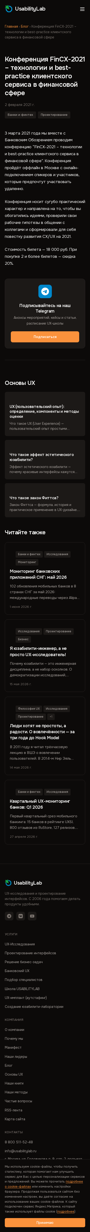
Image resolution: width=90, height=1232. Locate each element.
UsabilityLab (25, 8)
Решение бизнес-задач (24, 962)
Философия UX (29, 709)
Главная (11, 26)
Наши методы (16, 1092)
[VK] (20, 916)
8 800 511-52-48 (19, 1142)
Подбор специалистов (23, 980)
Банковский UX (17, 971)
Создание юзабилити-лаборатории (34, 1006)
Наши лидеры (16, 1056)
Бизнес (23, 639)
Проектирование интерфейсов (30, 953)
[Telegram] (9, 916)
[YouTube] (32, 916)
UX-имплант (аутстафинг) (26, 998)
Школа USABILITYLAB (22, 989)
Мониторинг (27, 562)
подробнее (65, 1211)
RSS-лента (13, 1110)
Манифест (13, 1047)
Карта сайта (15, 1119)
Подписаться (45, 337)
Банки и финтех (20, 115)
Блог (25, 26)
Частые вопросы (18, 1101)
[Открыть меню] (82, 9)
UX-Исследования (20, 944)
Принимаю (45, 1222)
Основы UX (14, 1074)
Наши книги (14, 1083)
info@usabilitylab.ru (20, 1151)
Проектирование (54, 115)
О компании (14, 1030)
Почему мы (14, 1038)
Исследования (57, 554)
